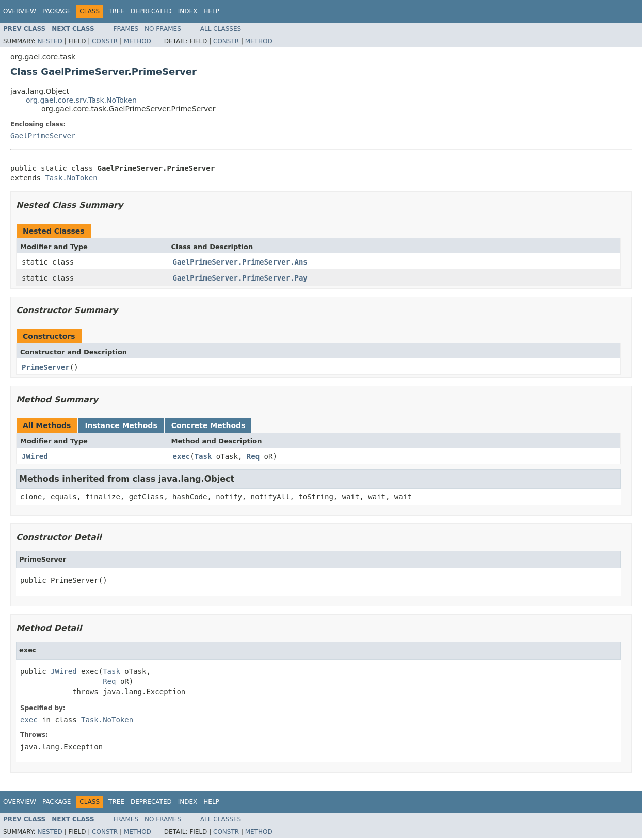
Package (56, 11)
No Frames (163, 28)
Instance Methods (121, 425)
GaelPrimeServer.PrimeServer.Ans (240, 262)
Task (203, 456)
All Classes (220, 28)
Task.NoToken (71, 178)
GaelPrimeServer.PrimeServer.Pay (240, 278)
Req (253, 456)
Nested (49, 41)
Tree (116, 11)
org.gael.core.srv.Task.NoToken (81, 100)
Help (211, 11)
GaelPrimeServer (42, 136)
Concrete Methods (208, 425)
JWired (35, 456)
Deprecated (151, 11)
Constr (105, 41)
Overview (19, 11)
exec (181, 456)
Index (188, 11)
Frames (126, 28)
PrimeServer (46, 367)
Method (137, 41)
